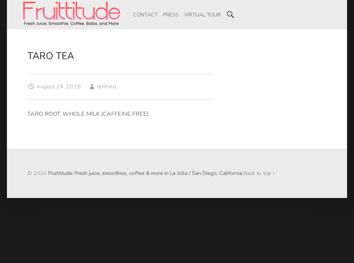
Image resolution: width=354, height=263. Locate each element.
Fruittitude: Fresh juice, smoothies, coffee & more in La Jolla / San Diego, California (145, 173)
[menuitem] (145, 14)
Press (171, 14)
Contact (145, 14)
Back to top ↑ (259, 173)
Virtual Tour (202, 14)
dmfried (106, 87)
